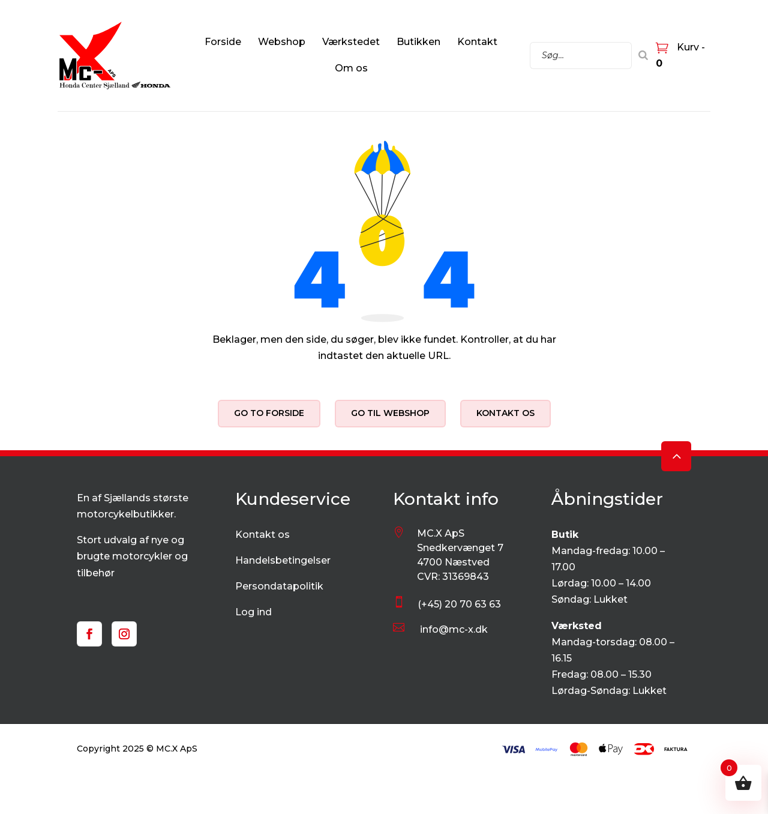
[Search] (643, 55)
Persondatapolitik (279, 586)
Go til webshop (390, 413)
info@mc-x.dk (454, 629)
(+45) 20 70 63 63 (459, 604)
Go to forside (269, 413)
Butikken (418, 41)
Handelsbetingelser (283, 560)
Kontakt (477, 41)
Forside (223, 41)
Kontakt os (505, 413)
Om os (351, 68)
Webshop (281, 41)
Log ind (253, 612)
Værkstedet (351, 41)
